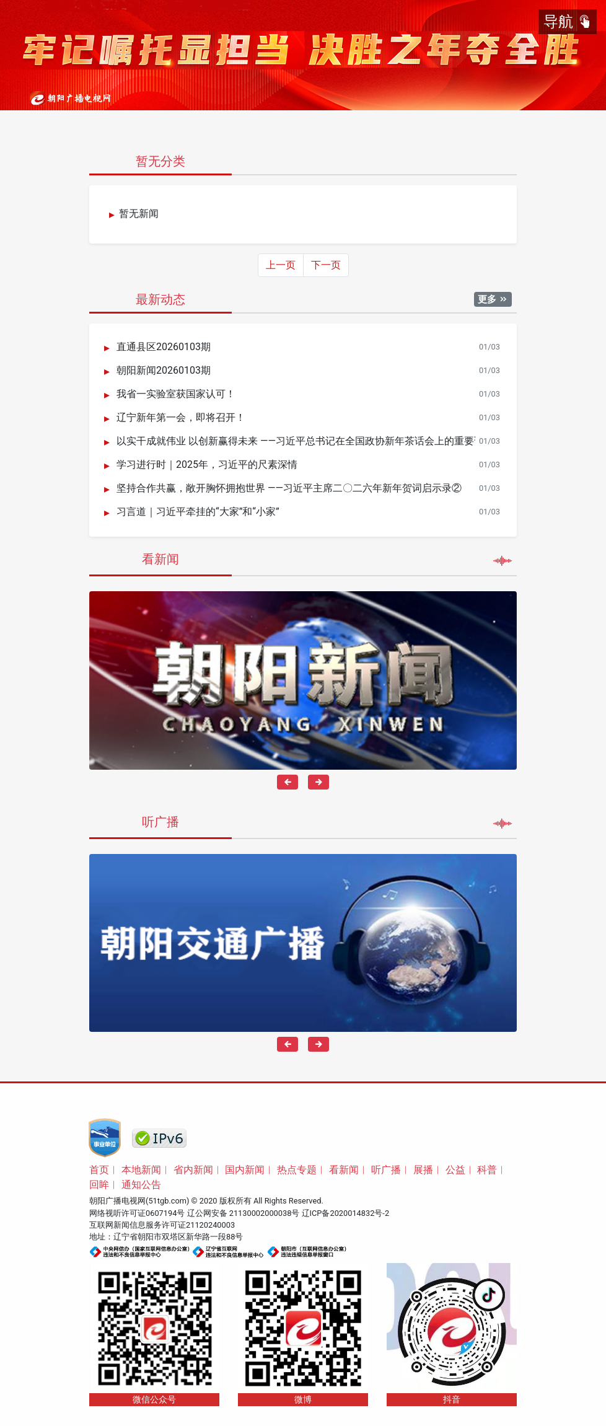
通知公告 (141, 1185)
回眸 (99, 1185)
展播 (423, 1170)
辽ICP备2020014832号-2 (346, 1213)
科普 (487, 1170)
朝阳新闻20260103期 (163, 371)
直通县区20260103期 (163, 347)
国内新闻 (245, 1170)
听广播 (386, 1170)
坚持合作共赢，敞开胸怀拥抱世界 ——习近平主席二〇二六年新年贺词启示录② (289, 489)
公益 (455, 1170)
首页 (99, 1170)
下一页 (326, 265)
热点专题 (297, 1170)
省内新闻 (193, 1170)
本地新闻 (141, 1170)
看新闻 (344, 1170)
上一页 (281, 265)
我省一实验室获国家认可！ (175, 394)
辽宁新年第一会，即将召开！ (180, 418)
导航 (567, 21)
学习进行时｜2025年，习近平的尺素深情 (206, 465)
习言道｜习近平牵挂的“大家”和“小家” (197, 512)
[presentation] (287, 782)
